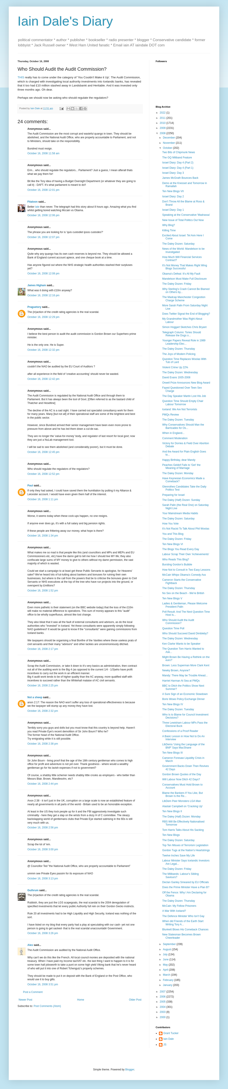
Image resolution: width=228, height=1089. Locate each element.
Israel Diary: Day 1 (173, 209)
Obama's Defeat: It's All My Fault (181, 273)
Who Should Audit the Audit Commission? (178, 622)
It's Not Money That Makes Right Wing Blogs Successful (184, 267)
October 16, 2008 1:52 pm (42, 590)
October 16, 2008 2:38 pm (42, 743)
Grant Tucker (170, 1033)
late (37, 206)
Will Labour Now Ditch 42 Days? (181, 779)
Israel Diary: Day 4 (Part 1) (177, 167)
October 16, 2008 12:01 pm (43, 189)
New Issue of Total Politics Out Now (183, 220)
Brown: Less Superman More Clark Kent (185, 665)
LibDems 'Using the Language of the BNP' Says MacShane (183, 746)
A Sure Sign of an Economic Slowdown (185, 694)
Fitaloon (32, 201)
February (168, 980)
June (166, 959)
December (169, 137)
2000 (163, 1017)
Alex (30, 945)
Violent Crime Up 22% (175, 367)
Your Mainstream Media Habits (180, 513)
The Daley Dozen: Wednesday (180, 372)
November (169, 142)
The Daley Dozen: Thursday (178, 348)
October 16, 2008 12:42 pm (43, 379)
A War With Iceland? (174, 910)
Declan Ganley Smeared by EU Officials (185, 882)
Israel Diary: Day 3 (173, 172)
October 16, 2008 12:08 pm (43, 273)
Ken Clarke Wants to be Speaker (181, 643)
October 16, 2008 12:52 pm (43, 473)
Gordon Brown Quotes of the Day (181, 774)
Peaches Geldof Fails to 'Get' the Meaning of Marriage (181, 466)
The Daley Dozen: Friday (176, 283)
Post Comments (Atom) (47, 1006)
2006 (163, 996)
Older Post (135, 999)
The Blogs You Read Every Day (180, 549)
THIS (21, 77)
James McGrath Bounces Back (180, 177)
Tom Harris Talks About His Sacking (183, 829)
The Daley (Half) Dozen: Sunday (181, 500)
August (167, 949)
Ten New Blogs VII (173, 191)
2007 (163, 991)
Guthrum (33, 890)
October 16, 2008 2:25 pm (42, 685)
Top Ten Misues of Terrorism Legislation (185, 845)
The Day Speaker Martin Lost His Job (184, 396)
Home (80, 999)
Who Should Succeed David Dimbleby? (185, 633)
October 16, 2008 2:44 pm (42, 783)
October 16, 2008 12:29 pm (43, 317)
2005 (163, 1001)
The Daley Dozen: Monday (177, 473)
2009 (163, 128)
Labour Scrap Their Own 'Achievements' (185, 554)
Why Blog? (168, 225)
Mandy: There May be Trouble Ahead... (185, 675)
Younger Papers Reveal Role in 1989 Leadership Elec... (183, 342)
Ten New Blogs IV (172, 704)
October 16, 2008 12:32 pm (43, 349)
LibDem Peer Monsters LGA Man (181, 801)
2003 (163, 1012)
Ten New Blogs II (172, 811)
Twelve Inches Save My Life (178, 855)
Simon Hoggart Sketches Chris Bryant (184, 327)
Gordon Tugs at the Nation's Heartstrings (186, 850)
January (168, 985)
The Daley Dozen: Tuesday (178, 419)
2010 (163, 123)
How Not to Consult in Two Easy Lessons (186, 569)
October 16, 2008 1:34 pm (42, 535)
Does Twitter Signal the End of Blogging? (186, 313)
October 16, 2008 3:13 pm (42, 878)
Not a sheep (34, 697)
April (166, 969)
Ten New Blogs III (172, 752)
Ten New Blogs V (172, 598)
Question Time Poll (173, 628)
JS (164, 1044)
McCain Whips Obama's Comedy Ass (184, 574)
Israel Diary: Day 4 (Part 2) (177, 162)
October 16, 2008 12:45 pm (43, 452)
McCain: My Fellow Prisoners (179, 905)
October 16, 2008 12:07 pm (43, 237)
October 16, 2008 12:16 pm (43, 295)
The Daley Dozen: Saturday (178, 243)
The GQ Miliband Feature (177, 157)
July (165, 954)
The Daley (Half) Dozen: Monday (181, 816)
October (168, 147)
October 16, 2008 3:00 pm (42, 849)
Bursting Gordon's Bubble (177, 564)
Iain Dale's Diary (65, 21)
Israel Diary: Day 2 (173, 196)
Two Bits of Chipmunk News (178, 152)
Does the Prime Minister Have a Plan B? (185, 887)
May (166, 964)
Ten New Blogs (171, 834)
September (169, 944)
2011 (163, 117)
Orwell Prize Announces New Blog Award (186, 382)
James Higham (36, 285)
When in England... (173, 433)
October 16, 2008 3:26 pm (42, 933)
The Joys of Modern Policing (178, 354)
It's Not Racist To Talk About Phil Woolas (185, 528)
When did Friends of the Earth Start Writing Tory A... (182, 923)
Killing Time (169, 230)
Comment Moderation (174, 438)
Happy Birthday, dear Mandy (178, 459)
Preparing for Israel (173, 494)
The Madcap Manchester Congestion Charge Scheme (183, 299)
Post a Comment (33, 992)
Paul (30, 485)
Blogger (129, 1069)
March (167, 974)
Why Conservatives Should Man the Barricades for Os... (183, 426)
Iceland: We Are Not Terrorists (179, 409)
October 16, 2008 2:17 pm (42, 649)
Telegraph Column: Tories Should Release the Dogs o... (181, 334)
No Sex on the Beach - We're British (183, 593)
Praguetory (34, 307)
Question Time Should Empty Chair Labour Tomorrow (182, 403)
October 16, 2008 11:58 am (43, 153)
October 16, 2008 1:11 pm (42, 499)
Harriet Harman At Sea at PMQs (181, 680)
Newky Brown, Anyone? (176, 670)
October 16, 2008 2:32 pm (42, 710)
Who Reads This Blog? (175, 559)
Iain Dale (168, 1038)
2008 (163, 133)
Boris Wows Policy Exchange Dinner (183, 699)
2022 (163, 112)
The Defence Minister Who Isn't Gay (183, 916)
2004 (163, 1006)
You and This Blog (172, 533)
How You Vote (170, 523)
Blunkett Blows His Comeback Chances (185, 929)
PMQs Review (170, 414)
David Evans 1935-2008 (176, 377)
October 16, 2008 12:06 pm (43, 215)
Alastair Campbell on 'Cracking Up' (182, 806)
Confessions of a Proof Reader (180, 731)
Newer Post (25, 999)
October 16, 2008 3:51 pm (42, 984)
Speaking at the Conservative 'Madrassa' (186, 214)
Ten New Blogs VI (172, 544)
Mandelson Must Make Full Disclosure (184, 278)
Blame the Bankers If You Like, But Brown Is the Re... (182, 794)
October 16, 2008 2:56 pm (42, 827)
